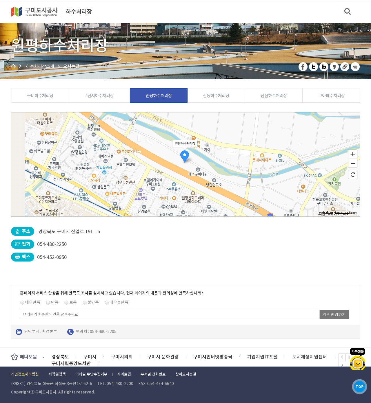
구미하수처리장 (40, 95)
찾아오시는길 (185, 374)
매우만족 (32, 302)
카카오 (357, 355)
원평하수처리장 (159, 95)
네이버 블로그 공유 (324, 66)
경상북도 (60, 357)
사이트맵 (124, 374)
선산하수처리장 (274, 95)
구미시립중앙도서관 (71, 363)
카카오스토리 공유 (334, 66)
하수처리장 (79, 11)
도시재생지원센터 (309, 357)
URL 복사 (345, 66)
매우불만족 (119, 302)
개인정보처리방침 (25, 374)
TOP (357, 385)
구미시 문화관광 (163, 357)
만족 (55, 302)
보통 (73, 302)
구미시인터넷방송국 (212, 357)
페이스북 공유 (303, 66)
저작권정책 (57, 374)
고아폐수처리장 (331, 95)
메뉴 (362, 11)
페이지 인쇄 (355, 66)
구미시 (90, 357)
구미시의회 (122, 357)
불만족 (93, 302)
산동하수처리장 (216, 95)
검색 (348, 11)
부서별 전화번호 (153, 374)
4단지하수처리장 (99, 95)
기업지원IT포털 (262, 357)
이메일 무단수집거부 (91, 374)
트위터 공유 (314, 66)
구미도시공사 (38, 11)
